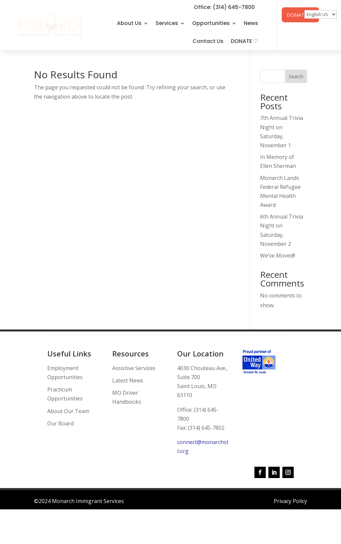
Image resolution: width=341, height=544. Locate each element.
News (251, 23)
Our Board (60, 423)
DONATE (297, 14)
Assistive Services (134, 368)
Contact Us (207, 41)
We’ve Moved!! (277, 255)
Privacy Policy (290, 501)
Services (167, 23)
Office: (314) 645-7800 (224, 7)
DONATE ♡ (244, 41)
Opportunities (211, 23)
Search (296, 76)
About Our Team (68, 411)
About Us (129, 23)
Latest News (127, 380)
